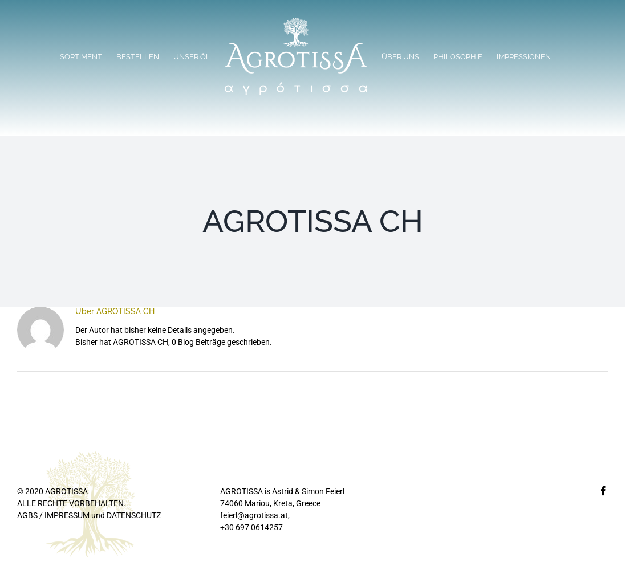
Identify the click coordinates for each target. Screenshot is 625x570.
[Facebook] (603, 490)
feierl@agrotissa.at (254, 515)
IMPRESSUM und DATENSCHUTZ (102, 515)
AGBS (27, 515)
